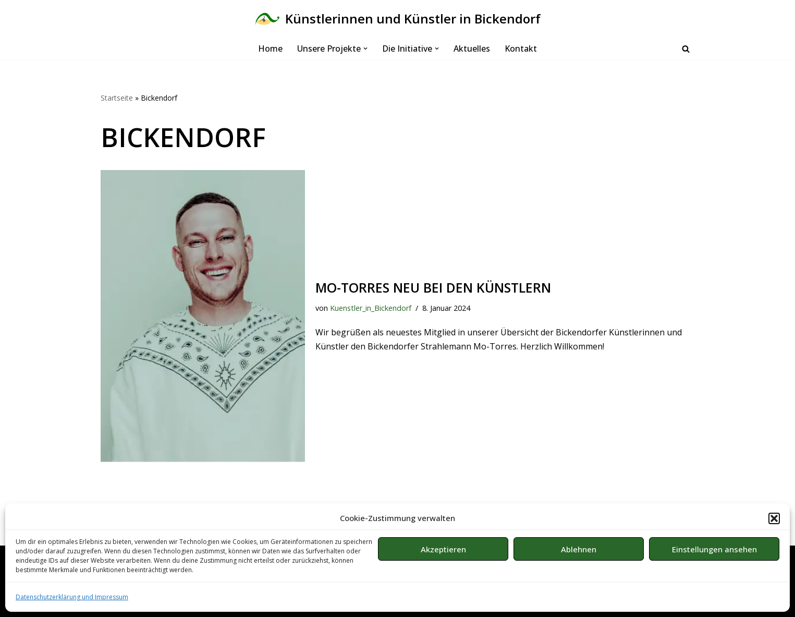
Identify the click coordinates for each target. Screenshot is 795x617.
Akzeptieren (443, 549)
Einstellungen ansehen (714, 549)
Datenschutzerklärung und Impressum (72, 596)
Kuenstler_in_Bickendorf (370, 308)
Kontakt (521, 48)
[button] (774, 518)
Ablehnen (578, 549)
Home (270, 48)
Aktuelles (472, 48)
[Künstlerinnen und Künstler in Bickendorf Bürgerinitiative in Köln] (398, 18)
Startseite (117, 98)
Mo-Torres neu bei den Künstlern (433, 287)
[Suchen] (686, 49)
